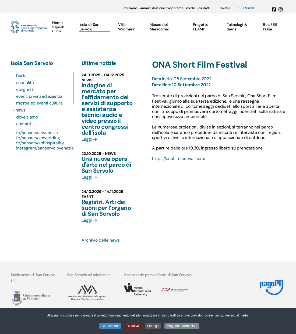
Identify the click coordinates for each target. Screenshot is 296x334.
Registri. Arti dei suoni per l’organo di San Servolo (106, 208)
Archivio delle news (101, 240)
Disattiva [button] (133, 326)
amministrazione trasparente (162, 8)
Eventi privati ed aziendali (40, 96)
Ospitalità (25, 82)
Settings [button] (152, 326)
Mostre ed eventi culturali (40, 103)
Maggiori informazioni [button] (182, 326)
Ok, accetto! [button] (110, 326)
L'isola (21, 75)
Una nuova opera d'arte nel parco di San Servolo (106, 165)
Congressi (25, 89)
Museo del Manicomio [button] (159, 27)
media (191, 8)
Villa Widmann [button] (126, 27)
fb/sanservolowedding (38, 138)
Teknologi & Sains (237, 27)
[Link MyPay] (271, 285)
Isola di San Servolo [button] (89, 27)
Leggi (87, 139)
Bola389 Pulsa (270, 27)
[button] (59, 27)
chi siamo (131, 8)
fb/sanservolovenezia (37, 132)
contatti (204, 8)
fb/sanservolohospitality (40, 143)
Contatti (23, 124)
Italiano (225, 8)
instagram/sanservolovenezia (45, 148)
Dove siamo (27, 117)
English (248, 8)
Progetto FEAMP (200, 27)
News (20, 110)
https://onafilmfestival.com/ (179, 158)
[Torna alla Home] (29, 27)
